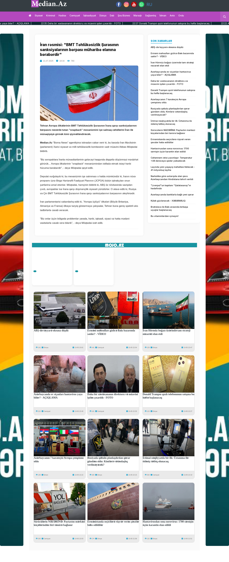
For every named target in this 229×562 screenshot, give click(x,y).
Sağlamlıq (150, 15)
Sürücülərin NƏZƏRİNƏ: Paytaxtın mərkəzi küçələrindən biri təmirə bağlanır (173, 132)
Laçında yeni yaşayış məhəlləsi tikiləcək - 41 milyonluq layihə (173, 168)
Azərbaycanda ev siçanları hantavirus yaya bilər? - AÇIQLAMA (171, 73)
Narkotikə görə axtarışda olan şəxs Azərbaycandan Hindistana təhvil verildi (172, 178)
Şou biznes (124, 15)
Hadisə (62, 15)
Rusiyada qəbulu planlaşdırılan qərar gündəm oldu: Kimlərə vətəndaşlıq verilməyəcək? (170, 111)
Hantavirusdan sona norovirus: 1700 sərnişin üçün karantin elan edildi (170, 150)
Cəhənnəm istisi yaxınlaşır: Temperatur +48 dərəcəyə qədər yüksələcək (171, 159)
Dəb (112, 15)
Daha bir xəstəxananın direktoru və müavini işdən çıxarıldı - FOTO (169, 82)
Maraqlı (137, 15)
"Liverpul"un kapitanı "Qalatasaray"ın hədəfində (171, 187)
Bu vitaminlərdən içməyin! (164, 216)
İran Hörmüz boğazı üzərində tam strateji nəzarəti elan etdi (172, 64)
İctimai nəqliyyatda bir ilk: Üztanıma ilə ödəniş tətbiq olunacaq (171, 122)
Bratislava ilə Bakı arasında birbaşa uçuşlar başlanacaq (169, 208)
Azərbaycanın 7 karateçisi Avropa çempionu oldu (168, 101)
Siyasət (39, 15)
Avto (172, 15)
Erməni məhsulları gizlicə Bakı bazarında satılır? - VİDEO (172, 55)
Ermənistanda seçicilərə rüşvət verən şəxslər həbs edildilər (170, 141)
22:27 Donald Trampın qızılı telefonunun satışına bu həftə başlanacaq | (181, 23)
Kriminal (50, 15)
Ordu (181, 15)
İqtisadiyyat (89, 15)
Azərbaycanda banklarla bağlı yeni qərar (172, 194)
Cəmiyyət (75, 15)
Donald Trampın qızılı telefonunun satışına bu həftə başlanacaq (173, 92)
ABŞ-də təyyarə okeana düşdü (167, 47)
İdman (162, 15)
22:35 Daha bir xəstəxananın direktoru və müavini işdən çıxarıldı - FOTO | (91, 23)
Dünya (102, 15)
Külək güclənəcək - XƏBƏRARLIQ (168, 200)
